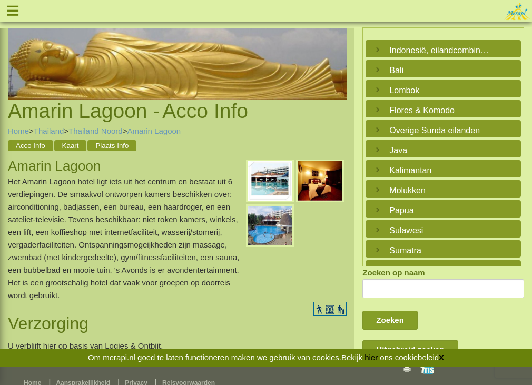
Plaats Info (112, 146)
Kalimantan (410, 170)
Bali (396, 70)
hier (371, 357)
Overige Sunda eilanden (434, 130)
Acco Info (30, 146)
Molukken (407, 190)
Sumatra (405, 250)
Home (18, 130)
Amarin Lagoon (154, 130)
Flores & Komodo (422, 110)
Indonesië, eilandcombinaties (440, 50)
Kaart (70, 146)
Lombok (404, 90)
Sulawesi (406, 230)
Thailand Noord (95, 130)
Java (398, 150)
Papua (401, 210)
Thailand (49, 130)
